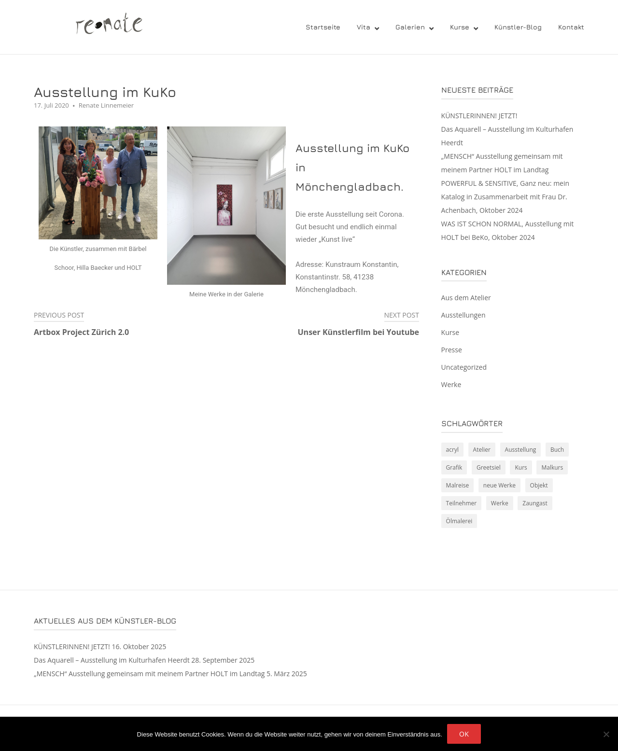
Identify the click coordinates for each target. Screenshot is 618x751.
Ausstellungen (463, 315)
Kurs (521, 467)
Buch (557, 449)
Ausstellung (520, 449)
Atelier (482, 449)
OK (464, 733)
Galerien (410, 27)
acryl (452, 449)
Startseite (323, 27)
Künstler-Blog (518, 27)
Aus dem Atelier (466, 297)
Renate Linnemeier (106, 105)
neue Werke (499, 485)
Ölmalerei (459, 521)
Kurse (459, 27)
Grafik (454, 467)
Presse (451, 349)
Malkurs (552, 467)
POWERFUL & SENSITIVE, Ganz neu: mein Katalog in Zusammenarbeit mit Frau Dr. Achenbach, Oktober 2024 (505, 197)
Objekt (539, 485)
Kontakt (571, 27)
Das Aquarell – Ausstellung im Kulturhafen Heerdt (112, 660)
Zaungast (534, 503)
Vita (363, 27)
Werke (451, 384)
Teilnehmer (461, 503)
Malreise (457, 485)
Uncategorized (464, 367)
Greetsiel (489, 467)
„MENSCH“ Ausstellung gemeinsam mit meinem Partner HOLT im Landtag (149, 673)
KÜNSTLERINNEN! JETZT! (479, 115)
